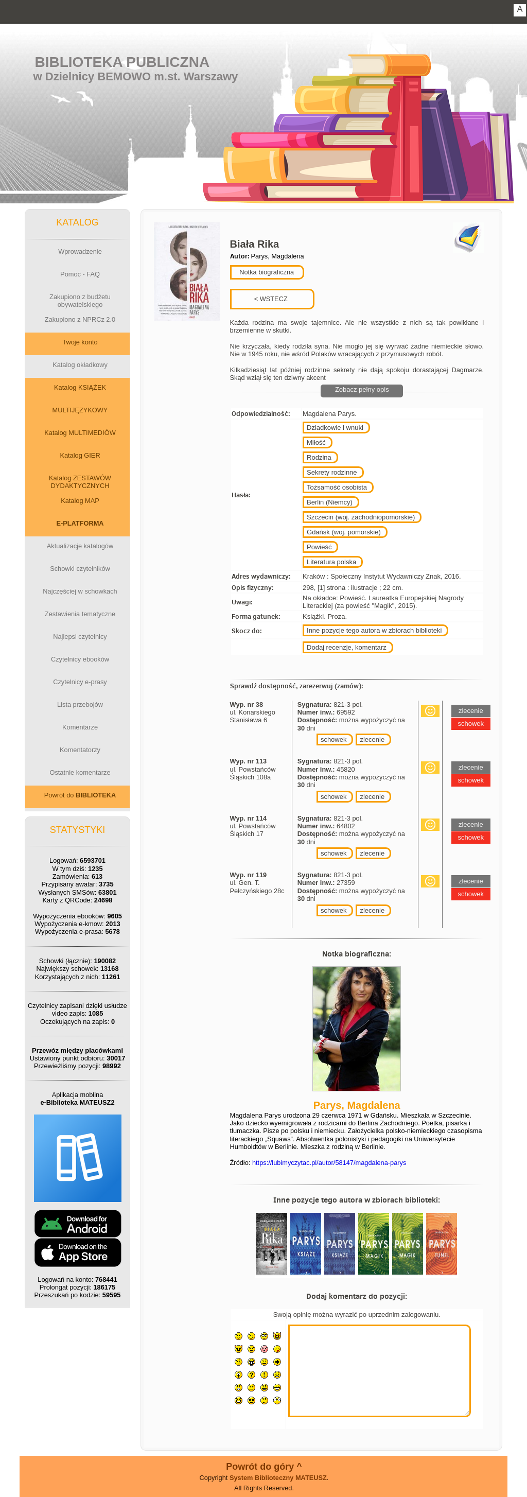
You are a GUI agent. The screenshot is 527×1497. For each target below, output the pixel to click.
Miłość (316, 442)
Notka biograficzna (266, 272)
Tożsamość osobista (337, 487)
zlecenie (372, 739)
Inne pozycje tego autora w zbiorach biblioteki (374, 630)
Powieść (319, 547)
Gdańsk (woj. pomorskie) (344, 532)
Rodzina (319, 457)
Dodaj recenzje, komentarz (347, 647)
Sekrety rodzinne (332, 472)
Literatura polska (331, 562)
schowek (334, 739)
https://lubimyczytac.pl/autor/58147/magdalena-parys (329, 1163)
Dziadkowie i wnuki (335, 427)
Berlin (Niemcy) (330, 502)
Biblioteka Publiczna (122, 62)
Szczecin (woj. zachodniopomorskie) (361, 517)
